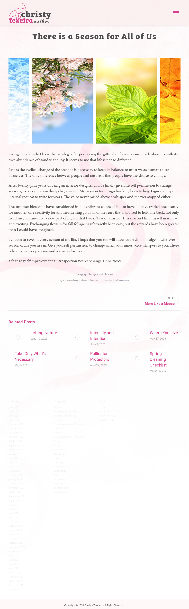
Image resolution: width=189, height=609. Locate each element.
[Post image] (17, 337)
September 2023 (16, 496)
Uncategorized (61, 487)
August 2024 (14, 449)
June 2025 (13, 407)
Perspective (60, 479)
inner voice (94, 280)
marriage (58, 462)
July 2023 (12, 504)
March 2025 (14, 419)
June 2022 (13, 559)
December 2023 (16, 483)
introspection (107, 280)
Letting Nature (44, 332)
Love (56, 458)
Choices (58, 419)
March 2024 (14, 470)
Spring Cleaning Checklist (158, 359)
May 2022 (13, 563)
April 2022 (13, 568)
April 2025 (13, 415)
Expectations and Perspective (69, 436)
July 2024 (12, 453)
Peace (57, 474)
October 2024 (15, 441)
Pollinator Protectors (99, 356)
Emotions (58, 432)
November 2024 (16, 436)
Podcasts (58, 483)
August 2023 (14, 500)
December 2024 (16, 432)
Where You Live (164, 332)
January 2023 (15, 530)
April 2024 (13, 466)
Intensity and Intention (102, 335)
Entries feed (105, 411)
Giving (57, 445)
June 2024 (13, 458)
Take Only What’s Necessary (30, 356)
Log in (102, 407)
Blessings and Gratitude (66, 411)
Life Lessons (60, 453)
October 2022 (15, 542)
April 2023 (13, 517)
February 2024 (15, 474)
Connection (59, 428)
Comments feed (107, 415)
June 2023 (13, 508)
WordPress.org (106, 419)
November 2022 (16, 538)
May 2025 (13, 411)
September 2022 (16, 547)
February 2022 (15, 576)
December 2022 (16, 534)
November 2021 (16, 589)
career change (72, 280)
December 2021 (16, 585)
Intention (58, 449)
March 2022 (14, 572)
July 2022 (12, 555)
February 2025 (15, 424)
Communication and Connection (70, 424)
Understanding (61, 491)
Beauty (57, 407)
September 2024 (16, 445)
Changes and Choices (100, 274)
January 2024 (15, 479)
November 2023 (16, 487)
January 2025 (15, 428)
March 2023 (14, 521)
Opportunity (60, 470)
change (84, 280)
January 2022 (15, 580)
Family (57, 441)
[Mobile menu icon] (176, 12)
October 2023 (15, 491)
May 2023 (13, 513)
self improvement (122, 280)
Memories (59, 466)
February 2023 (15, 525)
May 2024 (13, 462)
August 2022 (14, 551)
